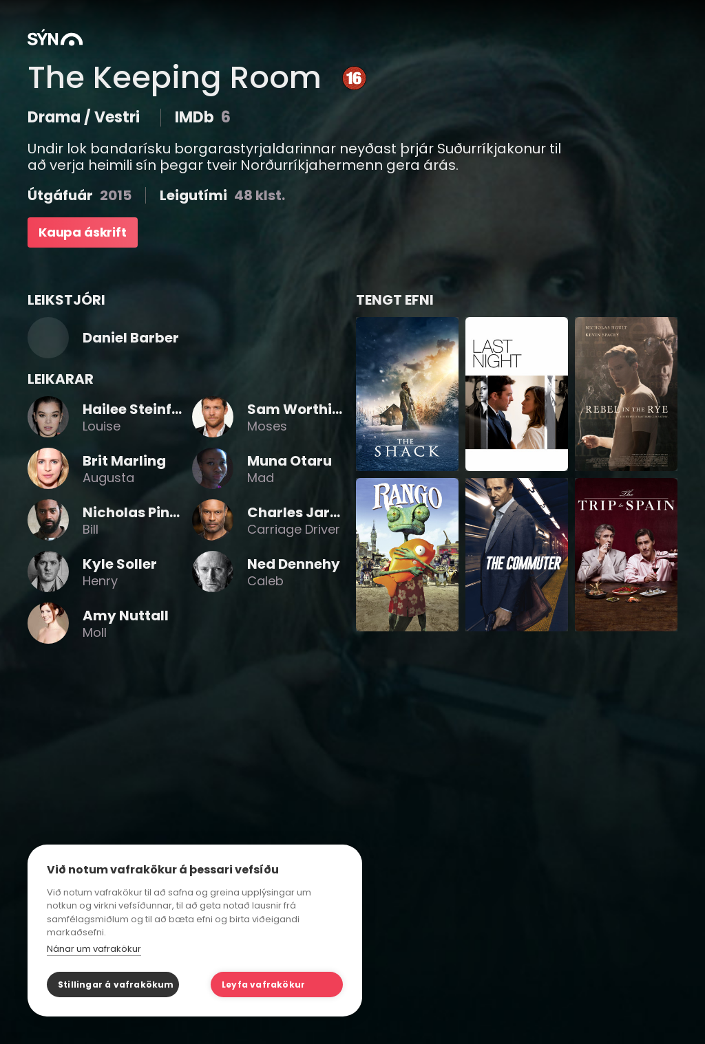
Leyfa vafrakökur (263, 984)
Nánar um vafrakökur (94, 948)
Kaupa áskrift (83, 232)
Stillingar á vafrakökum (116, 984)
